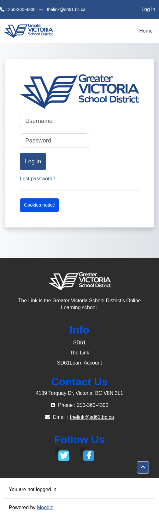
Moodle (45, 507)
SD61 (79, 342)
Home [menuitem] (146, 30)
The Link (79, 352)
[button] (143, 467)
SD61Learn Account (79, 362)
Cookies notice (39, 205)
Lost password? (37, 178)
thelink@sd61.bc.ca (66, 9)
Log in (148, 9)
